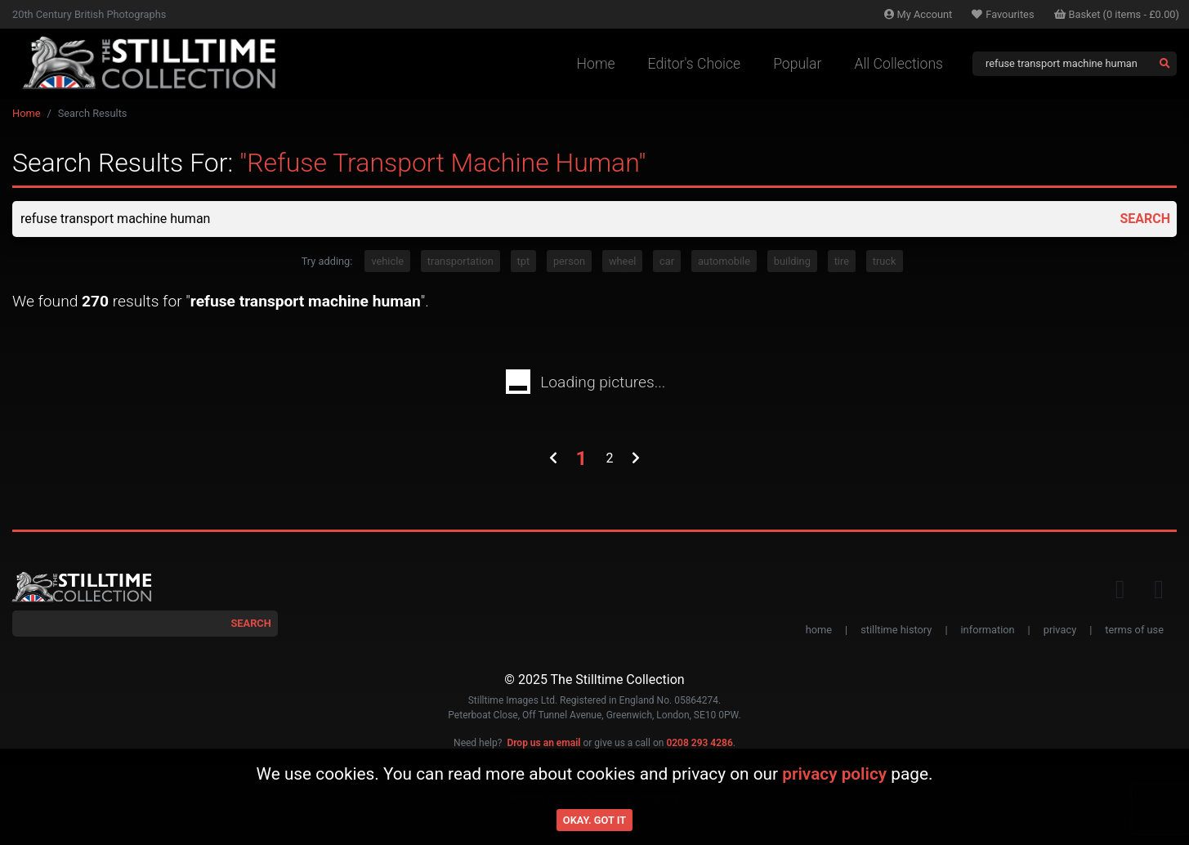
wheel (622, 261)
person (569, 261)
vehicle (387, 261)
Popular (797, 64)
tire (841, 261)
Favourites (1003, 14)
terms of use (1134, 630)
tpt (523, 261)
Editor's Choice (694, 64)
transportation (460, 261)
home (819, 630)
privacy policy (834, 774)
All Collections (898, 64)
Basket (1117, 14)
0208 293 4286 (699, 743)
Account (918, 14)
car (666, 261)
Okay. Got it (594, 820)
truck (884, 261)
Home (596, 64)
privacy (1060, 630)
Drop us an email (543, 743)
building (792, 261)
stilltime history (896, 630)
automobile (724, 261)
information (988, 630)
